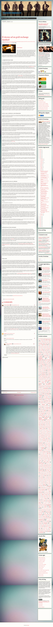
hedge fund (43, 413)
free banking (48, 398)
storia (6, 42)
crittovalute (49, 374)
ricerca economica (30, 41)
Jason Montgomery (41, 426)
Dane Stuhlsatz (45, 375)
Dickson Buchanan (45, 383)
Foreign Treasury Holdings (42, 564)
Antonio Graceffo (41, 348)
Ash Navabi (49, 351)
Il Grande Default (41, 100)
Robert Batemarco (46, 492)
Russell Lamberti (41, 498)
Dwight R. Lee (48, 387)
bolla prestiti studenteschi (47, 359)
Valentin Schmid (43, 522)
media (39, 461)
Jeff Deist (45, 427)
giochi (43, 405)
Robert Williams (44, 495)
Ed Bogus (40, 389)
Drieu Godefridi (45, 386)
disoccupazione (48, 384)
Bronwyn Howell (47, 363)
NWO (45, 475)
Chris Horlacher (47, 367)
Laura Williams (48, 445)
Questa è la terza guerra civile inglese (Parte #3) (46, 280)
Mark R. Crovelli (42, 457)
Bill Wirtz (48, 354)
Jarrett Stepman (44, 425)
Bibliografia (20, 18)
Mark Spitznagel (47, 457)
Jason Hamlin (48, 425)
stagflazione (45, 507)
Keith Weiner (47, 441)
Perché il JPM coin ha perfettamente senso (43, 204)
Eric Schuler (44, 392)
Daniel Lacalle (46, 377)
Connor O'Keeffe (41, 373)
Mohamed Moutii (48, 469)
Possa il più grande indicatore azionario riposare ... (44, 208)
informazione (46, 417)
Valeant (39, 522)
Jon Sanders (49, 434)
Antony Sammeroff (48, 349)
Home (2, 18)
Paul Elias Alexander (47, 479)
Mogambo (43, 469)
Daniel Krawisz (41, 377)
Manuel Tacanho (48, 454)
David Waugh (42, 381)
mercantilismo (41, 462)
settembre (41, 162)
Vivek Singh (46, 525)
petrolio (44, 484)
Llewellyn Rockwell (47, 449)
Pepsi (39, 481)
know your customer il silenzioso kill (45, 247)
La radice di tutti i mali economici (43, 107)
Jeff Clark (42, 427)
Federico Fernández (44, 394)
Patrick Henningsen (41, 478)
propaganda (49, 486)
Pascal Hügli (49, 477)
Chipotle (48, 366)
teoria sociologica (46, 514)
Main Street (49, 453)
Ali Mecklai (50, 342)
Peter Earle (44, 482)
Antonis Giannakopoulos (47, 348)
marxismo (40, 460)
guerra (45, 410)
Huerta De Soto (47, 415)
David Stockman (48, 380)
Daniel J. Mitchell (42, 376)
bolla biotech (46, 357)
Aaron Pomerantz (44, 338)
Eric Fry (46, 391)
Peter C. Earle (40, 482)
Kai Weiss (48, 439)
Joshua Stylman (45, 438)
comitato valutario (20, 75)
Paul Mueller (40, 480)
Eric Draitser (42, 391)
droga (49, 386)
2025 (40, 150)
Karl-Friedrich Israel (45, 440)
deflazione (46, 381)
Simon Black (44, 505)
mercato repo (47, 462)
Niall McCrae (42, 472)
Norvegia (41, 475)
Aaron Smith (48, 338)
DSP (39, 387)
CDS (40, 366)
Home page (19, 392)
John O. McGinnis (41, 432)
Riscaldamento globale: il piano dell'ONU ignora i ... (44, 198)
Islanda (39, 420)
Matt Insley (45, 460)
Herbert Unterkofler (47, 414)
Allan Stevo (44, 343)
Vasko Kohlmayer (48, 522)
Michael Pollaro (41, 467)
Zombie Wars (41, 532)
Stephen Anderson (46, 509)
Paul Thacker (44, 480)
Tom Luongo (43, 518)
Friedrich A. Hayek (47, 399)
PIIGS (27, 41)
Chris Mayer (43, 368)
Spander (40, 243)
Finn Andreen (49, 395)
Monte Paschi (47, 470)
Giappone (43, 404)
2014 (40, 221)
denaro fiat (13, 41)
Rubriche (9, 18)
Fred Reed (43, 398)
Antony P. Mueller (41, 349)
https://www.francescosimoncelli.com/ (18, 295)
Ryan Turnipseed (48, 499)
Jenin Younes (41, 429)
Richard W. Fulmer (45, 491)
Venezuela (40, 523)
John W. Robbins (41, 434)
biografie (42, 355)
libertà (43, 448)
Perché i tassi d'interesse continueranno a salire (43, 210)
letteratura (43, 447)
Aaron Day (40, 338)
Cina (10, 41)
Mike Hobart (48, 468)
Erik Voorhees (48, 392)
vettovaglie (45, 523)
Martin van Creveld (47, 459)
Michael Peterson (48, 466)
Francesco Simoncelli (46, 121)
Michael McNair (41, 465)
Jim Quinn (45, 429)
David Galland (49, 378)
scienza (48, 500)
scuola (39, 502)
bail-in (47, 352)
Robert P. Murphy (44, 494)
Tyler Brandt (47, 520)
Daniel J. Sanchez (47, 376)
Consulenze (24, 18)
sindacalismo (49, 505)
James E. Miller (45, 423)
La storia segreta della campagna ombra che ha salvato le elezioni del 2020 (46, 308)
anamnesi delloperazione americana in (44, 237)
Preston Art (44, 486)
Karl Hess (40, 440)
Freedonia (40, 399)
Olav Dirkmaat (47, 476)
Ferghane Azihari (49, 394)
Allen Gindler (48, 343)
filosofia (40, 395)
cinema (49, 370)
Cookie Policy (40, 605)
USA (11, 42)
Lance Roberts (40, 445)
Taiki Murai (40, 513)
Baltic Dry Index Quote (42, 557)
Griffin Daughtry (41, 410)
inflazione (40, 417)
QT (50, 487)
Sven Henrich (40, 512)
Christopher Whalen (41, 370)
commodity (43, 372)
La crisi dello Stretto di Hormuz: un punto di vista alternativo (46, 274)
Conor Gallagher (46, 373)
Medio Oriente (46, 461)
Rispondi (5, 340)
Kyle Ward (49, 444)
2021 (40, 155)
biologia (45, 355)
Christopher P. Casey (41, 369)
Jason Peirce (49, 426)
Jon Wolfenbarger (42, 435)
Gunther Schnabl (49, 411)
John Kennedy (43, 431)
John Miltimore (48, 431)
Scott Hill (44, 501)
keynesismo (22, 41)
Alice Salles (41, 343)
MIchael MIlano (46, 465)
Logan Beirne (49, 450)
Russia (34, 41)
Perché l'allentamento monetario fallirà (43, 196)
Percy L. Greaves (48, 481)
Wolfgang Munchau (49, 530)
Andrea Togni (46, 345)
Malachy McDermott (43, 454)
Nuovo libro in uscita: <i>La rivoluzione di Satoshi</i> (43, 24)
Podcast (17, 18)
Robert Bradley (43, 493)
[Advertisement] (19, 29)
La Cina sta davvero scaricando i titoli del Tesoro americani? (46, 292)
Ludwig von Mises (45, 451)
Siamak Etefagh (43, 504)
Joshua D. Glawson (46, 437)
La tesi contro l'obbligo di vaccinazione (43, 173)
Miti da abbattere (13, 18)
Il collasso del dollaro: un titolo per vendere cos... (44, 206)
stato (50, 507)
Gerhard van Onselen (43, 403)
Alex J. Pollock (42, 341)
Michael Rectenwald (47, 467)
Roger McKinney (48, 496)
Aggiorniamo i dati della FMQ (44, 187)
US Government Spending (42, 571)
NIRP (50, 474)
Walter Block (47, 526)
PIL (49, 485)
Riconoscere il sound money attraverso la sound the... (44, 171)
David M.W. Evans (41, 380)
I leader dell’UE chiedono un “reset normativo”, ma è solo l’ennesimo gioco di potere (46, 328)
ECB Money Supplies (42, 561)
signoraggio (3, 42)
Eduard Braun (48, 389)
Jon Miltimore (45, 434)
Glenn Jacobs (43, 406)
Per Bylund (42, 481)
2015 (40, 220)
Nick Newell (48, 473)
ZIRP (48, 531)
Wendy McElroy (45, 528)
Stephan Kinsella (49, 508)
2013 (40, 222)
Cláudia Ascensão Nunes (48, 371)
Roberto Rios (40, 496)
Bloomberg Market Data (42, 558)
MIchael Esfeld (46, 464)
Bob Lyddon (46, 356)
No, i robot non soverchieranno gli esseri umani (44, 189)
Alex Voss (46, 341)
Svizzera (48, 512)
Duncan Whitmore (43, 387)
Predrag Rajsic (40, 486)
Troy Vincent (40, 520)
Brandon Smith (44, 361)
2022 (40, 154)
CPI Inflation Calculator (42, 560)
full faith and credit (31, 66)
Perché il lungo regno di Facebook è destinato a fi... (44, 191)
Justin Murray (43, 439)
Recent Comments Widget (48, 253)
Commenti (41, 260)
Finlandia (45, 395)
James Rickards (41, 424)
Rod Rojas (44, 496)
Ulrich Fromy (44, 521)
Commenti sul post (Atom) (20, 395)
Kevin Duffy (48, 442)
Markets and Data (41, 567)
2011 (40, 225)
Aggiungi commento (5, 357)
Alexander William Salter (45, 342)
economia (45, 388)
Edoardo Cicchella (44, 389)
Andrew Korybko (48, 346)
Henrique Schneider (49, 413)
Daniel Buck (49, 375)
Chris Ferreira (42, 367)
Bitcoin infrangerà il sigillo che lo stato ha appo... (44, 212)
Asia (9, 41)
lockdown (40, 450)
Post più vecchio (33, 392)
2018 (40, 216)
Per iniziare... (5, 18)
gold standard (19, 41)
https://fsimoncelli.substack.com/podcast (44, 95)
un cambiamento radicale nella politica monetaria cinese (24, 273)
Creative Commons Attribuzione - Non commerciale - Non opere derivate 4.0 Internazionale (44, 602)
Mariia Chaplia (40, 456)
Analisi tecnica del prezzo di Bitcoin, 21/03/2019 (44, 183)
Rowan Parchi (43, 497)
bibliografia (47, 353)
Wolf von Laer (44, 530)
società (45, 506)
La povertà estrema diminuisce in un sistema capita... (44, 177)
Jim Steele (49, 429)
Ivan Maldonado (48, 420)
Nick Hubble (44, 473)
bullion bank (43, 364)
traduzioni (8, 42)
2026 (40, 149)
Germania (49, 403)
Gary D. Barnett (49, 400)
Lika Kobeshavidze (48, 448)
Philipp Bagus (41, 485)
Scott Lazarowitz (48, 501)
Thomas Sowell (42, 517)
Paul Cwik (43, 479)
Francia (41, 396)
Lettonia (48, 447)
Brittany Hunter (42, 363)
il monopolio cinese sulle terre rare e (44, 243)
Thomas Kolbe (45, 516)
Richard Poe (40, 491)
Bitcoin (41, 356)
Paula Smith (48, 480)
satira (45, 500)
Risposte (6, 342)
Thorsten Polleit (47, 517)
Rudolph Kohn (48, 497)
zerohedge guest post (42, 531)
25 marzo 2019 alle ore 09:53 (10, 338)
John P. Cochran (46, 432)
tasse (45, 513)
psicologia (42, 487)
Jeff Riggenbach (49, 427)
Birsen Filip (49, 355)
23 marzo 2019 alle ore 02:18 (10, 333)
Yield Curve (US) (41, 575)
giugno (41, 166)
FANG (39, 394)
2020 (40, 156)
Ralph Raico (41, 488)
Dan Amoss (41, 375)
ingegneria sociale (42, 419)
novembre (41, 160)
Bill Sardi (44, 354)
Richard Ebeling (42, 490)
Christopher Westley (47, 369)
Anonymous (40, 250)
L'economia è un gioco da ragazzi (43, 103)
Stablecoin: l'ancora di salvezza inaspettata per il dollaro (46, 321)
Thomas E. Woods (44, 515)
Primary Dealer (41, 568)
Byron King (48, 364)
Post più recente (4, 392)
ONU (42, 477)
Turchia (43, 520)
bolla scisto (41, 360)
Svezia (45, 512)
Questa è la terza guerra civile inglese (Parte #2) (46, 286)
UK (10, 42)
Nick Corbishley (47, 472)
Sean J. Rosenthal (45, 502)
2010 (40, 226)
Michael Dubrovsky (41, 464)
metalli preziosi (41, 463)
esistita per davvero (41, 55)
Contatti (27, 18)
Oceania (50, 475)
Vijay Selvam (42, 524)
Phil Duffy (49, 484)
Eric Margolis (49, 391)
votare (42, 526)
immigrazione (43, 416)
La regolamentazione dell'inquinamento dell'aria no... (44, 185)
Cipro (39, 371)
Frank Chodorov (46, 396)
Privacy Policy (41, 604)
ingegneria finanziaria (43, 418)
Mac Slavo (40, 453)
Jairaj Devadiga (43, 422)
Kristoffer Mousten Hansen (42, 444)
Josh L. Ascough (41, 437)
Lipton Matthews (41, 449)
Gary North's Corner (47, 401)
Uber (50, 520)
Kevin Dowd (43, 442)
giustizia (47, 405)
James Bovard (40, 423)
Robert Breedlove (49, 493)
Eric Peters (40, 392)
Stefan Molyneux (44, 508)
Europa (16, 41)
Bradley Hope (46, 360)
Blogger (28, 625)
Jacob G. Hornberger (45, 421)
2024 (40, 151)
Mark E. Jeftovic (49, 456)
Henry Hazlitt (41, 414)
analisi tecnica (44, 344)
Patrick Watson (45, 478)
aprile (41, 168)
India (48, 416)
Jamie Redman (46, 424)
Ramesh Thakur (46, 488)
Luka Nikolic (49, 452)
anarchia (50, 344)
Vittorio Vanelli (42, 525)
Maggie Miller (44, 453)
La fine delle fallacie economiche (43, 109)
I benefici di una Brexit (43, 194)
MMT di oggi (13, 141)
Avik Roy (43, 352)
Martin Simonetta (41, 459)
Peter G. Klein (48, 482)
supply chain (48, 511)
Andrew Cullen (43, 346)
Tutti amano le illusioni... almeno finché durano (43, 193)
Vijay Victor (47, 524)
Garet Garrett (44, 400)
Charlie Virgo (44, 366)
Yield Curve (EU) (41, 574)
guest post (43, 411)
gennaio (41, 215)
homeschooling (41, 415)
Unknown (5, 333)
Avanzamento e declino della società (44, 106)
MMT (25, 41)
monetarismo (40, 470)
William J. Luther (45, 529)
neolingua (49, 471)
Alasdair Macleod (6, 41)
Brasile (48, 361)
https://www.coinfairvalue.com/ (15, 353)
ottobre (41, 161)
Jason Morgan (45, 426)
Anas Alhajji (41, 345)
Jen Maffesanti (49, 428)
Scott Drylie (40, 501)
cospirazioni (44, 374)
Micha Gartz (48, 463)
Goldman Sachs (46, 407)
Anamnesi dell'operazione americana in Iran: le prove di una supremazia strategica (46, 268)
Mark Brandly (44, 456)
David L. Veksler (48, 379)
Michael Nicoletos (44, 466)
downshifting (41, 386)
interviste (48, 419)
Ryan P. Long (43, 499)
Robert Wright (48, 495)
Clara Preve (42, 371)
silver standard (40, 505)
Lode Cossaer (45, 450)
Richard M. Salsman (47, 490)
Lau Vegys (45, 445)
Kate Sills (43, 441)
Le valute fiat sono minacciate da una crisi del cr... (44, 175)
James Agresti (48, 422)
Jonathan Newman (48, 435)
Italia (43, 420)
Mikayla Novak (44, 468)
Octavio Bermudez (42, 476)
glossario (47, 406)
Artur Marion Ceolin (44, 351)
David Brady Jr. (45, 378)
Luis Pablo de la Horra (44, 452)
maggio (41, 167)
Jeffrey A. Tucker (42, 428)
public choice (47, 487)
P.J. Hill (46, 477)
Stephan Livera (41, 509)
